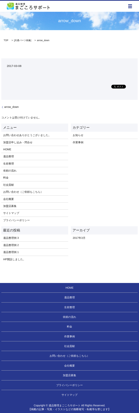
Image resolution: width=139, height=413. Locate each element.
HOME (7, 149)
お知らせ (78, 135)
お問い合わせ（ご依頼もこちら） (23, 191)
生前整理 (8, 163)
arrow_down (11, 106)
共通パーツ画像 (23, 40)
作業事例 (78, 142)
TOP (6, 40)
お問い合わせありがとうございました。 (27, 135)
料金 (6, 177)
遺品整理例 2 (11, 245)
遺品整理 (8, 156)
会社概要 (8, 199)
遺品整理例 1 (11, 252)
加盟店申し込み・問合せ (17, 142)
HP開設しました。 (14, 259)
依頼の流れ (10, 170)
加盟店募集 (10, 206)
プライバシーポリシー (16, 220)
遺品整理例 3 (11, 237)
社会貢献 (8, 184)
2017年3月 (79, 237)
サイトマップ (11, 213)
